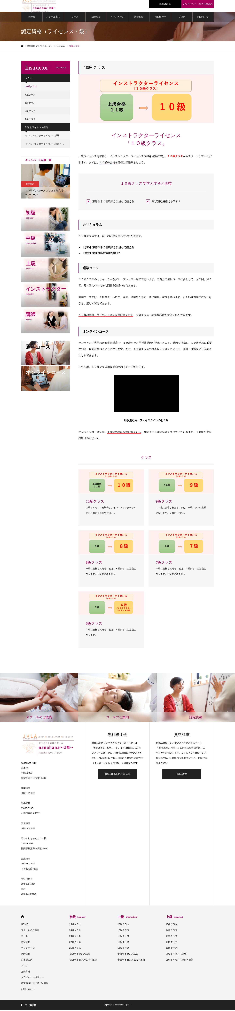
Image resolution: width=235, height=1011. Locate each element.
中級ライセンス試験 (128, 955)
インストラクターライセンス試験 (42, 136)
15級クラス (172, 925)
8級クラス (30, 104)
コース (74, 18)
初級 (77, 918)
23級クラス (75, 937)
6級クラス (30, 120)
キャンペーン (117, 18)
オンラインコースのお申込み (197, 4)
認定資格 (96, 18)
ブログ (181, 18)
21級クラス (75, 949)
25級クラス (75, 925)
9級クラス (30, 96)
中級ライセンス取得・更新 (131, 961)
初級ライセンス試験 (79, 955)
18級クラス (123, 937)
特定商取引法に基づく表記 (34, 984)
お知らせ (25, 972)
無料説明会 (165, 4)
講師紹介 (138, 18)
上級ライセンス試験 (176, 955)
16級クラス (123, 949)
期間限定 (30, 185)
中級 (127, 918)
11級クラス (172, 949)
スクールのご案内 (30, 931)
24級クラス (75, 931)
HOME (31, 18)
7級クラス (30, 112)
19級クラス (123, 931)
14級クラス (172, 931)
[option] (45, 182)
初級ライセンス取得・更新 (83, 961)
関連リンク (203, 18)
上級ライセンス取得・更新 (179, 961)
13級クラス (172, 937)
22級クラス (75, 943)
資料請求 (182, 775)
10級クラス (31, 87)
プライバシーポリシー (32, 978)
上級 (174, 918)
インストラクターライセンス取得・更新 (45, 145)
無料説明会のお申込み (117, 775)
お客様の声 (160, 18)
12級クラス (172, 943)
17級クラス (123, 943)
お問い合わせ (28, 990)
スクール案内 (53, 18)
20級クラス (123, 925)
